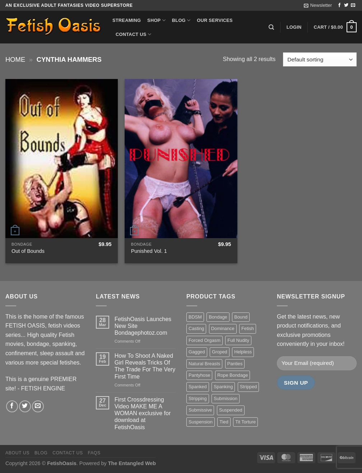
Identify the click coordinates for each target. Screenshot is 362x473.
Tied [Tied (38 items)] (223, 422)
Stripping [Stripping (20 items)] (198, 398)
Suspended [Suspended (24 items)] (230, 410)
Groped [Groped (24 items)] (219, 351)
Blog (181, 20)
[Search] (271, 27)
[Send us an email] (353, 5)
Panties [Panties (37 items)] (235, 363)
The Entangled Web (132, 463)
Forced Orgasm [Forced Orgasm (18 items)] (205, 340)
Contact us (133, 34)
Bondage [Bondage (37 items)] (218, 317)
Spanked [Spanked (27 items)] (198, 386)
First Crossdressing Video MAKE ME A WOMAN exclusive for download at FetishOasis (143, 413)
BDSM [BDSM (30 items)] (195, 317)
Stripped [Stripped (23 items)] (248, 386)
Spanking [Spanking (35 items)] (223, 386)
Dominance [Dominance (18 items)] (223, 328)
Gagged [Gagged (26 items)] (197, 351)
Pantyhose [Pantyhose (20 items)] (199, 375)
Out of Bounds (28, 251)
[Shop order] (320, 59)
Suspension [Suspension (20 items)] (201, 422)
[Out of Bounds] (61, 158)
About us (17, 452)
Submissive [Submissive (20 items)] (200, 410)
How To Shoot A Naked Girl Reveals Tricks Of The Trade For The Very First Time (145, 366)
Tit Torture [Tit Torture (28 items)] (245, 422)
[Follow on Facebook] (339, 5)
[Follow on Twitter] (346, 5)
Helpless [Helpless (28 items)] (243, 351)
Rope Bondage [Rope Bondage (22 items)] (232, 375)
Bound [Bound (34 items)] (240, 317)
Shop (156, 20)
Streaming (126, 20)
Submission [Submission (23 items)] (225, 398)
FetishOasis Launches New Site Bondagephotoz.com (143, 326)
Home (15, 59)
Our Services (215, 20)
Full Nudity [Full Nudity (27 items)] (238, 340)
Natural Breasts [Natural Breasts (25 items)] (204, 363)
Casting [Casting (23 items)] (196, 328)
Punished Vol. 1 (149, 251)
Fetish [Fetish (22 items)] (247, 328)
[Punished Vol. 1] (181, 158)
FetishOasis (61, 463)
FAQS (94, 452)
